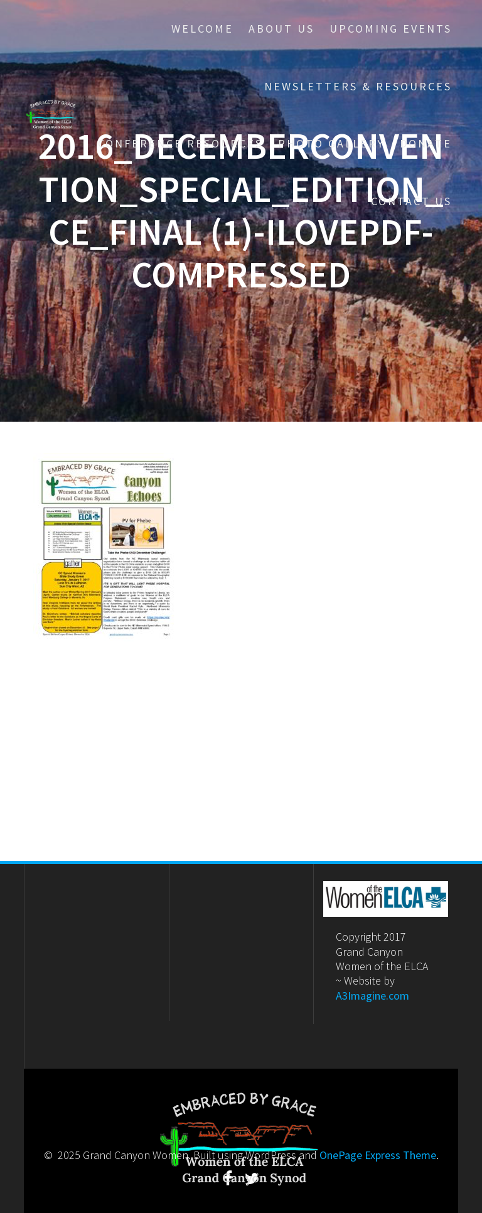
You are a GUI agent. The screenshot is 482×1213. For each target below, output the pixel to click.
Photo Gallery (331, 143)
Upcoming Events (390, 28)
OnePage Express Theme (377, 1155)
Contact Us (411, 201)
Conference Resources (180, 143)
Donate (426, 143)
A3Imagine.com (372, 995)
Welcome (202, 28)
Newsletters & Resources (358, 86)
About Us (281, 28)
